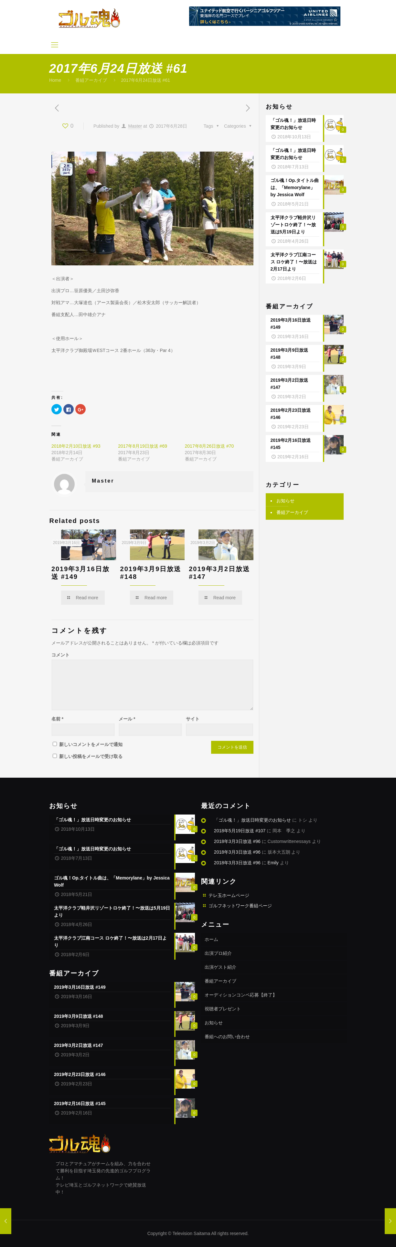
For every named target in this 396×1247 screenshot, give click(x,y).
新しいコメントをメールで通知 (91, 744)
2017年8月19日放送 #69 (142, 446)
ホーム (211, 939)
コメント (60, 654)
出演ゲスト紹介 (220, 967)
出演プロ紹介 (218, 953)
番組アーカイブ (91, 80)
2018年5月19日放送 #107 (240, 830)
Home (55, 80)
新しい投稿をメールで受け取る (91, 756)
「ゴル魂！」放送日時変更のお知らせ (252, 820)
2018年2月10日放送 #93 (76, 446)
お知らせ (285, 500)
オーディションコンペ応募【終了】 (241, 994)
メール (127, 718)
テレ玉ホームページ (229, 895)
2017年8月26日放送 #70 (209, 446)
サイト (192, 718)
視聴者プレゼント (223, 1008)
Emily (273, 862)
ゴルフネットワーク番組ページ (240, 905)
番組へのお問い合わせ (227, 1036)
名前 (57, 718)
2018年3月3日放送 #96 (237, 841)
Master (135, 126)
